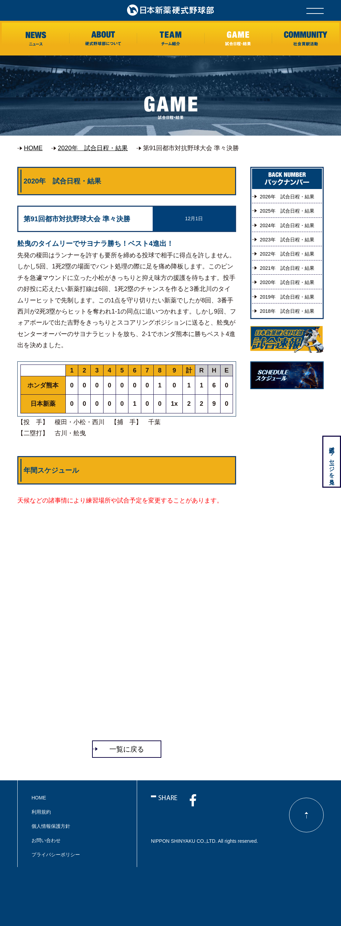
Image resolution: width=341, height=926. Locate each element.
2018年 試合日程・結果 (287, 311)
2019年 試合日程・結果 (287, 297)
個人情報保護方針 (51, 826)
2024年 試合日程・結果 (287, 225)
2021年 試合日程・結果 (287, 268)
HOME (33, 148)
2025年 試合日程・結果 (287, 211)
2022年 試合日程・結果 (287, 254)
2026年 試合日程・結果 (287, 196)
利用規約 (41, 812)
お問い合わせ (46, 840)
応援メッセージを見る (331, 462)
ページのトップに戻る (306, 815)
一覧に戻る (126, 749)
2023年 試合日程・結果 (287, 239)
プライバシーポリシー (56, 854)
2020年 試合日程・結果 (93, 148)
